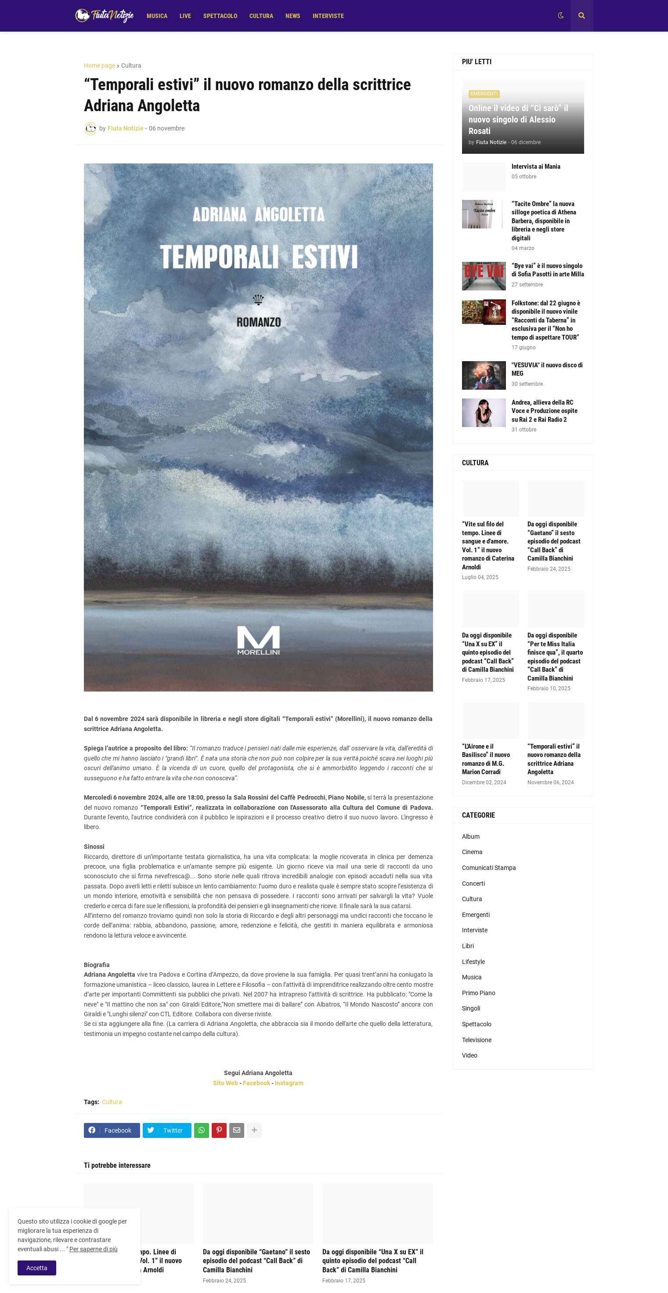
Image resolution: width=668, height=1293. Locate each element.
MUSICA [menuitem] (157, 15)
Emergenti (476, 914)
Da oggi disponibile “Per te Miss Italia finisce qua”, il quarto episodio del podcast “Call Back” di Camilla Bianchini (555, 656)
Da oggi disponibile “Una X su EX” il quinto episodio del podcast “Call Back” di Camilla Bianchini (372, 1261)
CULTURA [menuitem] (261, 15)
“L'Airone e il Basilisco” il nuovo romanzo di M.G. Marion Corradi (486, 759)
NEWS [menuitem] (292, 15)
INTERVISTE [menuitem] (328, 15)
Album (471, 836)
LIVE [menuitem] (185, 15)
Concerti (473, 883)
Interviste (474, 930)
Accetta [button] (36, 1267)
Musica (472, 977)
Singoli (471, 1008)
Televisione (476, 1039)
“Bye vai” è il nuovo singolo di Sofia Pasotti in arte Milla (548, 270)
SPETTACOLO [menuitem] (220, 15)
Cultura (131, 65)
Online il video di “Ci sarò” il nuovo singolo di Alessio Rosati (518, 119)
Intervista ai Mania (536, 166)
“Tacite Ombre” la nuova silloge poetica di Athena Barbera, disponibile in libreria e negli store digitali (544, 221)
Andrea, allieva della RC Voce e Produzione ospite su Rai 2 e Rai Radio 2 (545, 411)
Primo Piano (478, 992)
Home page (99, 65)
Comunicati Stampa (489, 867)
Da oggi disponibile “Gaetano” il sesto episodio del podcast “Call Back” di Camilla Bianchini (256, 1261)
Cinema (472, 851)
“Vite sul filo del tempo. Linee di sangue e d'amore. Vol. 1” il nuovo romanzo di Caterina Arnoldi (488, 545)
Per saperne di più (93, 1249)
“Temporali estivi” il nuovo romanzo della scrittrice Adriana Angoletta (554, 759)
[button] (561, 16)
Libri (468, 945)
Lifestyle (473, 961)
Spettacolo (476, 1024)
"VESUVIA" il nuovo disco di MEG (547, 369)
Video (469, 1055)
